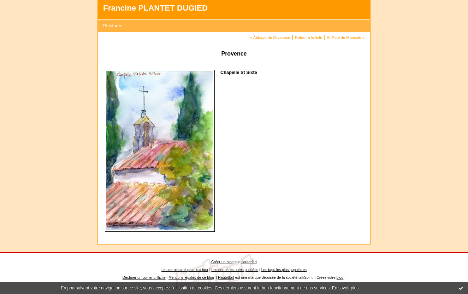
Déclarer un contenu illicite (144, 277)
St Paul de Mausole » (346, 37)
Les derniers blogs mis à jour (184, 270)
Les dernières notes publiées (234, 270)
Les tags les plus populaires (284, 270)
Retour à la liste (308, 37)
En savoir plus (345, 288)
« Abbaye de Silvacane (270, 37)
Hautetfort (249, 262)
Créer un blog (222, 262)
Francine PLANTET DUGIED (155, 8)
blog (340, 277)
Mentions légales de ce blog (191, 277)
